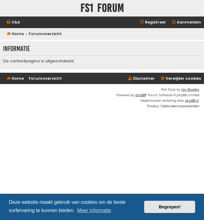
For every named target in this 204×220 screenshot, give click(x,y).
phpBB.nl (192, 100)
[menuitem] (13, 22)
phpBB (140, 95)
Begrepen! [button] (169, 206)
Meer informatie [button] (94, 210)
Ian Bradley (190, 89)
